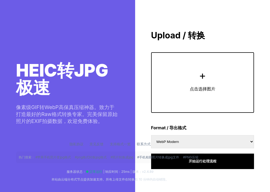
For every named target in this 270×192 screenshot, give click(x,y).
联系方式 (144, 144)
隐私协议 (77, 144)
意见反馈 (97, 144)
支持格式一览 (121, 144)
